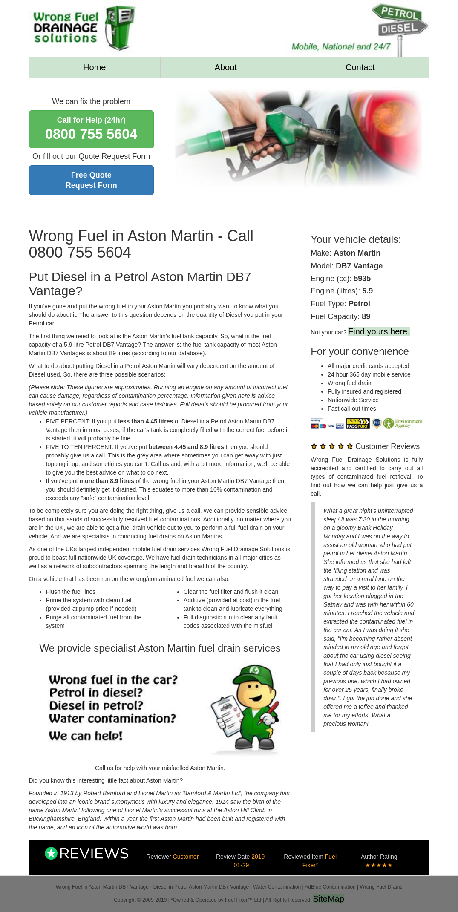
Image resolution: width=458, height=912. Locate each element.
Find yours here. (379, 331)
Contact (360, 67)
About (226, 67)
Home (94, 67)
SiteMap (328, 898)
